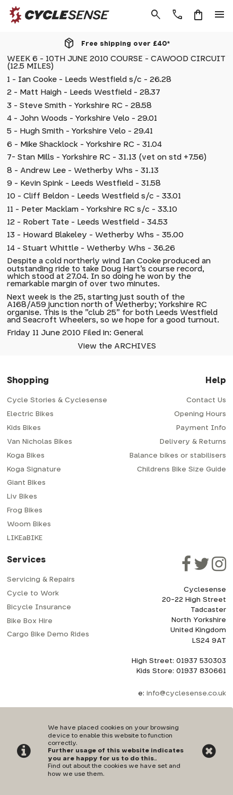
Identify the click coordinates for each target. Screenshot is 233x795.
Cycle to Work (33, 593)
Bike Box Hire (30, 621)
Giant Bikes (26, 482)
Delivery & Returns (193, 441)
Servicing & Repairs (41, 579)
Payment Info (201, 428)
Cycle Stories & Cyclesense (57, 400)
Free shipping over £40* (125, 43)
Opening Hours (200, 414)
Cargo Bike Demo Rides (48, 634)
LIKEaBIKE (24, 538)
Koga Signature (34, 469)
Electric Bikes (30, 414)
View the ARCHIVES (116, 346)
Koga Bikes (26, 455)
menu (219, 15)
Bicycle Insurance (39, 607)
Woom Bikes (29, 524)
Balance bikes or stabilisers (178, 455)
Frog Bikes (24, 510)
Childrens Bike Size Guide (181, 469)
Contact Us (206, 400)
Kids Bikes (24, 428)
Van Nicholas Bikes (39, 441)
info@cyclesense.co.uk (186, 693)
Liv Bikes (22, 496)
